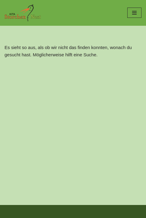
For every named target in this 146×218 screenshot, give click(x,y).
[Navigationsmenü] (134, 13)
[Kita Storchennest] (23, 12)
